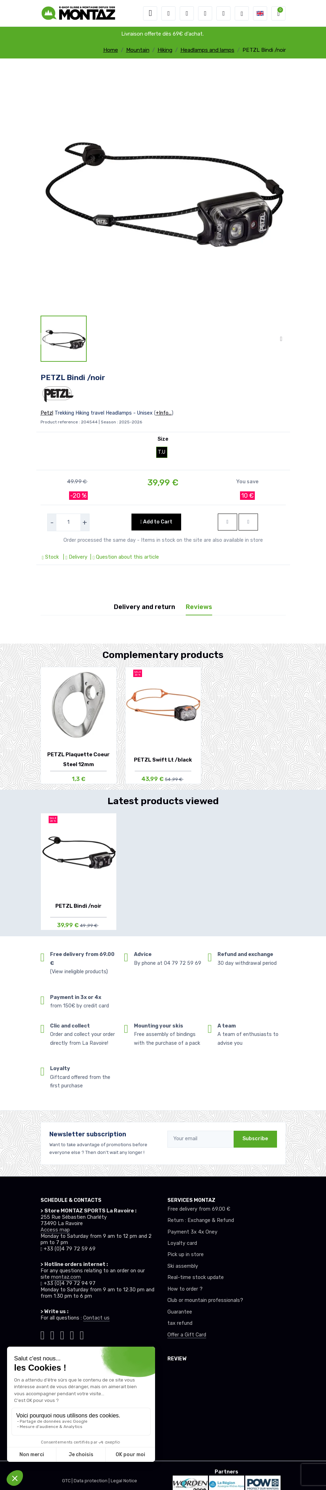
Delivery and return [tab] (144, 607)
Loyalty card (182, 1243)
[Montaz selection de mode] (242, 13)
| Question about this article (124, 557)
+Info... (164, 413)
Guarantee (179, 1312)
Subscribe (255, 1139)
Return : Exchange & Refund (200, 1220)
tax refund (179, 1323)
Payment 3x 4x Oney (192, 1232)
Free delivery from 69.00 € (198, 1209)
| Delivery (74, 557)
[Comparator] (223, 13)
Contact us (96, 1318)
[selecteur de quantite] (68, 522)
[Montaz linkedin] (82, 1334)
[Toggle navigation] (150, 13)
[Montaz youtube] (72, 1334)
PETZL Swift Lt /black (163, 760)
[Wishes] (205, 13)
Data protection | (92, 1480)
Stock (51, 557)
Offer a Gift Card (186, 1335)
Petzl (47, 413)
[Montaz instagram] (52, 1334)
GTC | (68, 1480)
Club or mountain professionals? (205, 1300)
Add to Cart (156, 522)
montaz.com (66, 1277)
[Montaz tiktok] (43, 1334)
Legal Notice (124, 1480)
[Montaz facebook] (62, 1334)
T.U (161, 452)
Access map (55, 1230)
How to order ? (185, 1289)
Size (163, 439)
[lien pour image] (163, 189)
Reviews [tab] (199, 607)
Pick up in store (185, 1255)
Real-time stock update (195, 1277)
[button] (168, 13)
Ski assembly (182, 1266)
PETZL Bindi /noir (78, 906)
